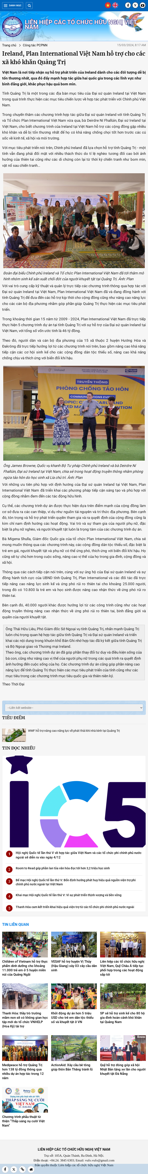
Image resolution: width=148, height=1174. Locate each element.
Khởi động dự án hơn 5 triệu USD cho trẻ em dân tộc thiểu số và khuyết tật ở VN (72, 1017)
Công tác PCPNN (35, 45)
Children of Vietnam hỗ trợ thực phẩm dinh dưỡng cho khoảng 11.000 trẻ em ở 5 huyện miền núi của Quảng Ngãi (25, 968)
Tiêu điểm (13, 717)
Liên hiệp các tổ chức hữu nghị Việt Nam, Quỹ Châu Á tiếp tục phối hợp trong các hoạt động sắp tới (122, 968)
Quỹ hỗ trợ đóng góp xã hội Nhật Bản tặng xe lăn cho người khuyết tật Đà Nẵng (123, 1069)
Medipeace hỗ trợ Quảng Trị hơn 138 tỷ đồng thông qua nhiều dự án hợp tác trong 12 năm (23, 1071)
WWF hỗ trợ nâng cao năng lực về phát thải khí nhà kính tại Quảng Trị (74, 730)
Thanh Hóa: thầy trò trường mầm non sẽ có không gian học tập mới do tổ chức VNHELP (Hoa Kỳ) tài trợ (25, 1019)
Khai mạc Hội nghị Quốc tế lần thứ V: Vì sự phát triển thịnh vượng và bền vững (68, 895)
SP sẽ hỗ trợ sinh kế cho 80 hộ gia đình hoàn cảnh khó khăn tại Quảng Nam (122, 1017)
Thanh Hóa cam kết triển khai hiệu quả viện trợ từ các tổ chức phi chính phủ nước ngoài (75, 907)
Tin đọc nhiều (18, 748)
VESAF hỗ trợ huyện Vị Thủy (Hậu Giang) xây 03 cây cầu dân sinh (74, 966)
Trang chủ (9, 45)
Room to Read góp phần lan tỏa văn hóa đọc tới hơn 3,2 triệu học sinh (63, 868)
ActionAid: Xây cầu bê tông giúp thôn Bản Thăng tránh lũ (72, 1067)
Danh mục (12, 5)
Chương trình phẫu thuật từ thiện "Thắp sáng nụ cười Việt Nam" (23, 1121)
